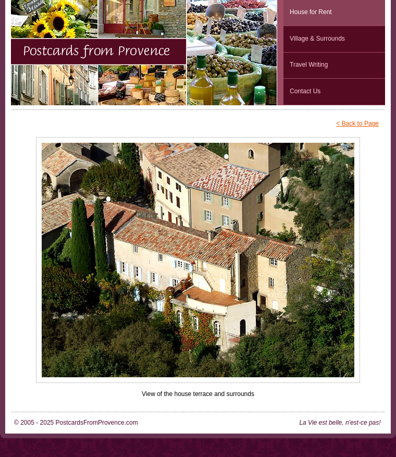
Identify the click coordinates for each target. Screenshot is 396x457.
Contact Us (305, 91)
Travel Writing (309, 64)
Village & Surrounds (317, 38)
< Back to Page (357, 123)
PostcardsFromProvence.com (97, 422)
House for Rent (311, 12)
